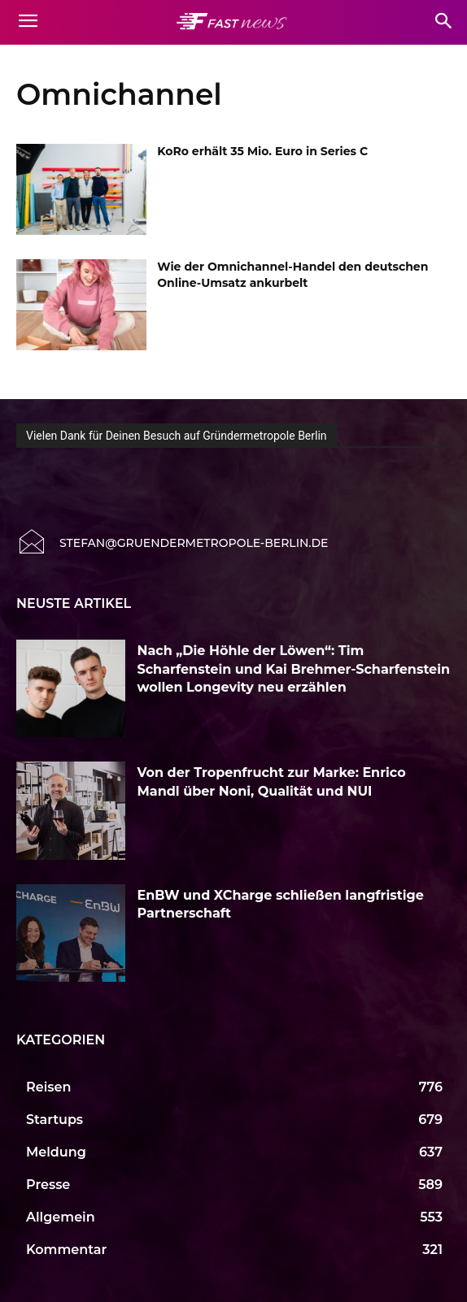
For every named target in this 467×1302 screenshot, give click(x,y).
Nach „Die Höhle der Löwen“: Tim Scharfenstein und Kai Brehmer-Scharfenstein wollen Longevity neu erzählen (294, 669)
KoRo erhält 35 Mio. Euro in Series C (262, 151)
